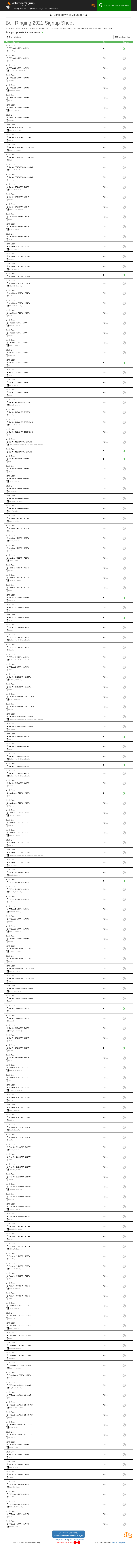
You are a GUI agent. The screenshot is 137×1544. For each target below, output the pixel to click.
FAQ (70, 1540)
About (56, 1540)
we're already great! (118, 1542)
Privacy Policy (78, 1540)
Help (66, 1540)
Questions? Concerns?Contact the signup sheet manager (68, 1534)
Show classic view (122, 37)
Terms (61, 1540)
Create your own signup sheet (114, 5)
